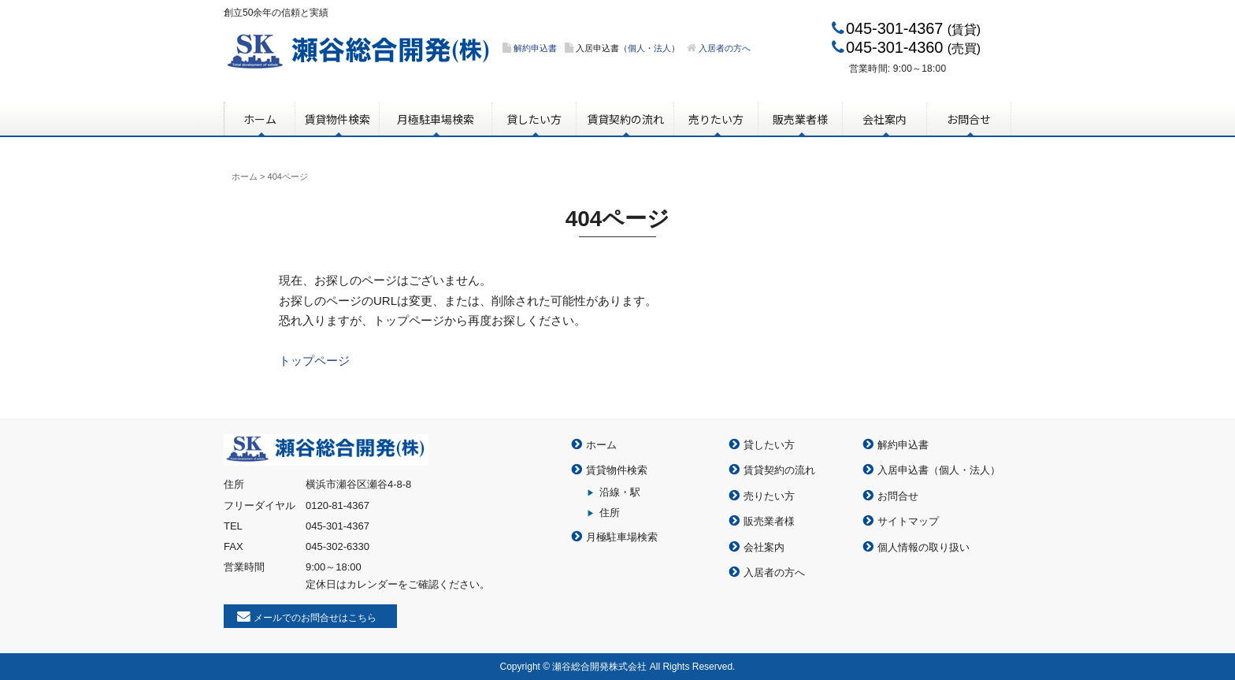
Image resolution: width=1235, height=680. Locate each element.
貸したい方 (534, 119)
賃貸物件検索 (337, 119)
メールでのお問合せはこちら (315, 617)
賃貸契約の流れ (625, 119)
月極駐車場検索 (435, 119)
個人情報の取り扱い (923, 547)
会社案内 (884, 119)
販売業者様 (800, 119)
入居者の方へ (725, 48)
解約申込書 (535, 48)
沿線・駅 (619, 492)
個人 (636, 48)
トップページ (314, 360)
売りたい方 (716, 119)
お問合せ (969, 119)
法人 (662, 48)
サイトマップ (908, 521)
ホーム (259, 119)
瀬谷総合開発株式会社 (359, 53)
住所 (609, 512)
